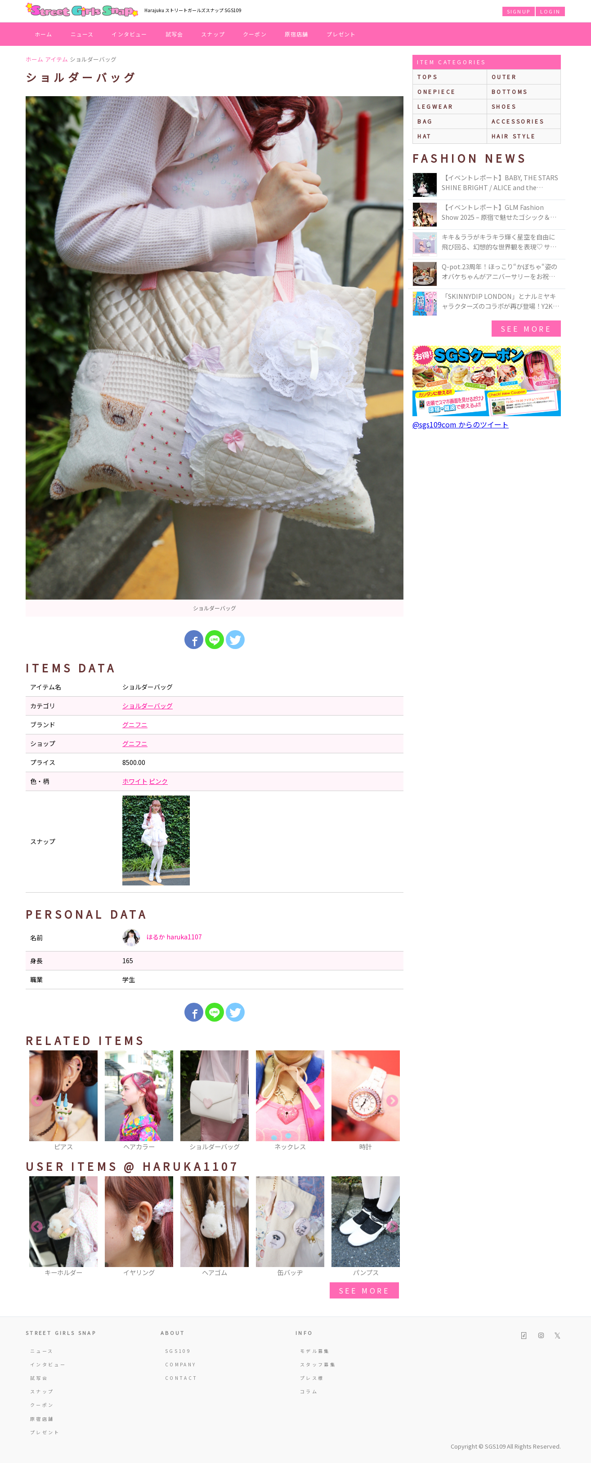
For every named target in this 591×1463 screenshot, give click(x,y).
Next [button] (392, 1101)
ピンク (158, 781)
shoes (504, 106)
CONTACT (181, 1377)
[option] (214, 356)
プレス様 (312, 1377)
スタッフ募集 (318, 1364)
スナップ (213, 34)
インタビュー (129, 34)
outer (504, 76)
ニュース (82, 34)
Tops (427, 76)
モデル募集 (315, 1350)
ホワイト (135, 781)
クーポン (255, 34)
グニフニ (135, 724)
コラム (309, 1391)
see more (364, 1290)
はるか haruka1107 (162, 938)
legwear (435, 106)
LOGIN (550, 11)
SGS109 (178, 1350)
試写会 (175, 34)
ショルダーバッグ (147, 705)
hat (424, 136)
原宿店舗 (297, 34)
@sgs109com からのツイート (460, 424)
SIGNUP (518, 11)
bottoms (510, 91)
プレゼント (341, 34)
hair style (514, 136)
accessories (518, 121)
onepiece (436, 91)
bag (425, 121)
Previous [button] (37, 1101)
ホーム (44, 34)
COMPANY (181, 1364)
